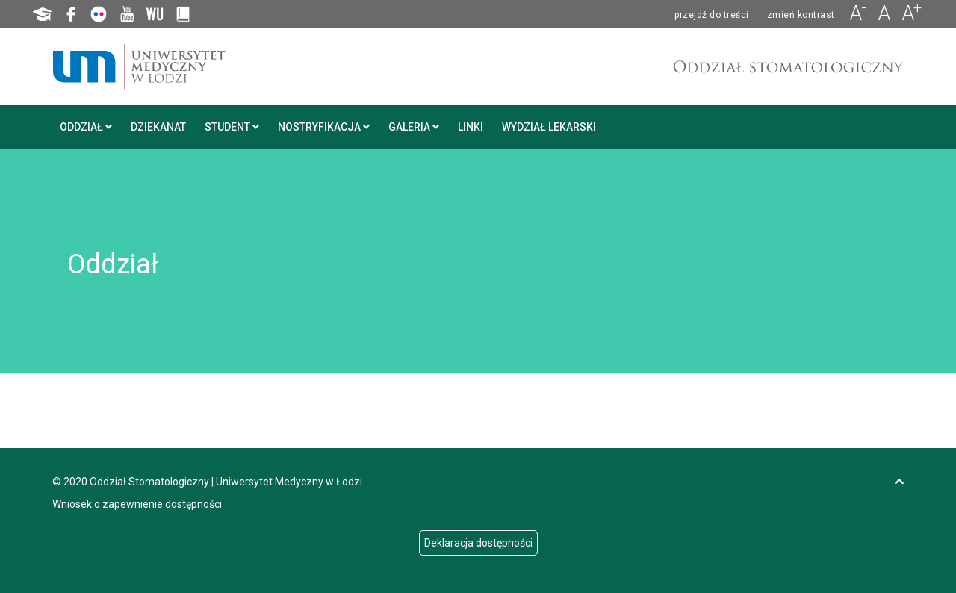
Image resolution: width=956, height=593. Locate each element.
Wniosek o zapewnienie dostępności (137, 504)
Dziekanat (158, 127)
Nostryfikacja (324, 127)
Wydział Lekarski (549, 127)
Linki (470, 127)
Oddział (86, 127)
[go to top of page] (899, 482)
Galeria (413, 127)
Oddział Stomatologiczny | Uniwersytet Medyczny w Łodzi (226, 482)
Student (232, 127)
